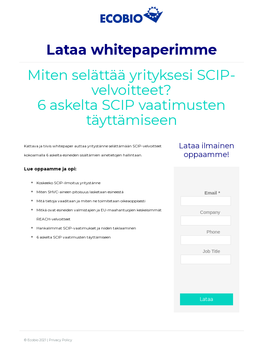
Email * (212, 192)
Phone (213, 231)
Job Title (211, 251)
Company (210, 212)
